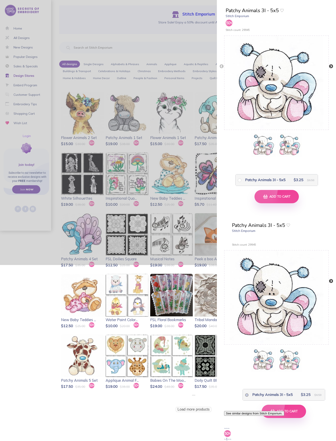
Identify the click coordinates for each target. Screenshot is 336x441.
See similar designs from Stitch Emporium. (254, 413)
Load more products (193, 409)
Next (331, 66)
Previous (221, 66)
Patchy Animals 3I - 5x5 (265, 180)
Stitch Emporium (237, 16)
